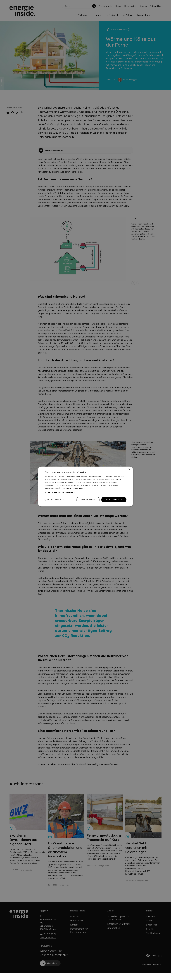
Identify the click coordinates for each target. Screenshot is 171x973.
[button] (85, 492)
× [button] (129, 469)
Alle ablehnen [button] (88, 499)
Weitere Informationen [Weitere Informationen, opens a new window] (76, 488)
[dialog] (85, 486)
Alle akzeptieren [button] (114, 499)
